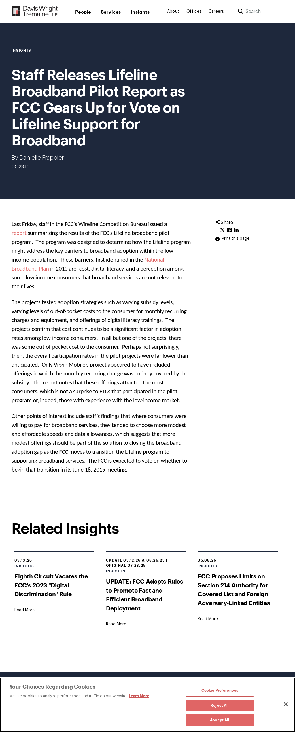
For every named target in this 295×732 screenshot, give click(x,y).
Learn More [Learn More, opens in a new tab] (139, 695)
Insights (140, 11)
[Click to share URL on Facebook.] (229, 230)
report (19, 233)
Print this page (235, 239)
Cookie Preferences (219, 690)
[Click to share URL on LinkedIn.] (236, 230)
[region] (147, 704)
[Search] (240, 11)
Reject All (220, 705)
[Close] (285, 704)
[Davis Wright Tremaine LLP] (35, 11)
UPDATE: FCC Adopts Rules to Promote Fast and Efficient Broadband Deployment (144, 595)
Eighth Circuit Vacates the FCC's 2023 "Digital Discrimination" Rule (51, 584)
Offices (194, 11)
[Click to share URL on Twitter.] (222, 230)
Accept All (219, 720)
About (173, 11)
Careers (216, 11)
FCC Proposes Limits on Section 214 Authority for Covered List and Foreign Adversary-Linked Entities (234, 589)
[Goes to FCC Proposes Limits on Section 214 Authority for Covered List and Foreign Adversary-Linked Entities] (208, 619)
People (83, 11)
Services (111, 11)
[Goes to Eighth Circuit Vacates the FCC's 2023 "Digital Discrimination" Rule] (24, 610)
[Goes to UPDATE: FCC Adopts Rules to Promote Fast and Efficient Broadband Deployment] (116, 624)
